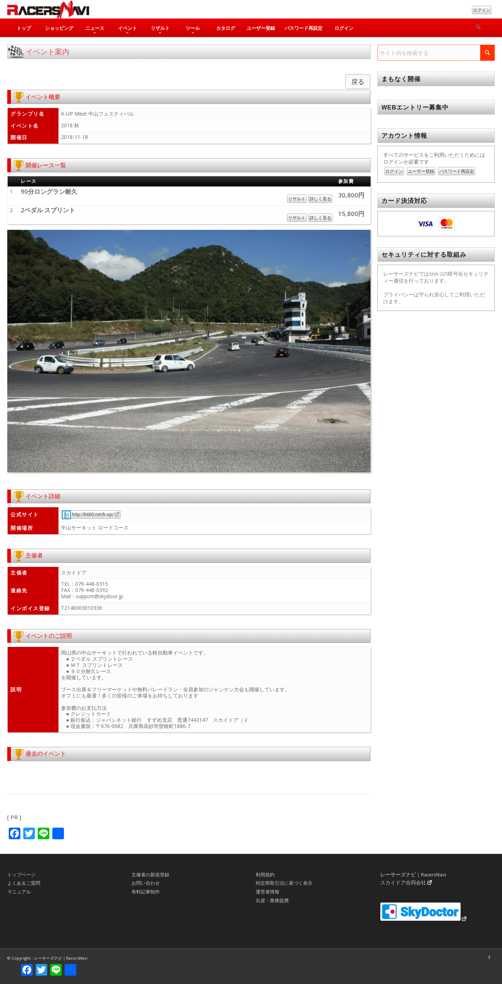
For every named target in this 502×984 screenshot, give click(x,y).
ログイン (481, 10)
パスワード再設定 (456, 171)
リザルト (296, 199)
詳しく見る (320, 199)
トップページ (21, 874)
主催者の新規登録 (150, 874)
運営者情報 (267, 891)
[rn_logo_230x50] (48, 9)
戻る (357, 81)
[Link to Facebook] (489, 957)
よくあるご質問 (23, 883)
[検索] (478, 28)
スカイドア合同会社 (403, 882)
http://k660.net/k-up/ (88, 515)
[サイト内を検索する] (436, 53)
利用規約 (265, 874)
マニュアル (19, 891)
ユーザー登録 (421, 171)
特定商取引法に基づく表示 (284, 883)
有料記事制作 (145, 891)
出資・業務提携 (272, 900)
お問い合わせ (145, 883)
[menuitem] (23, 28)
